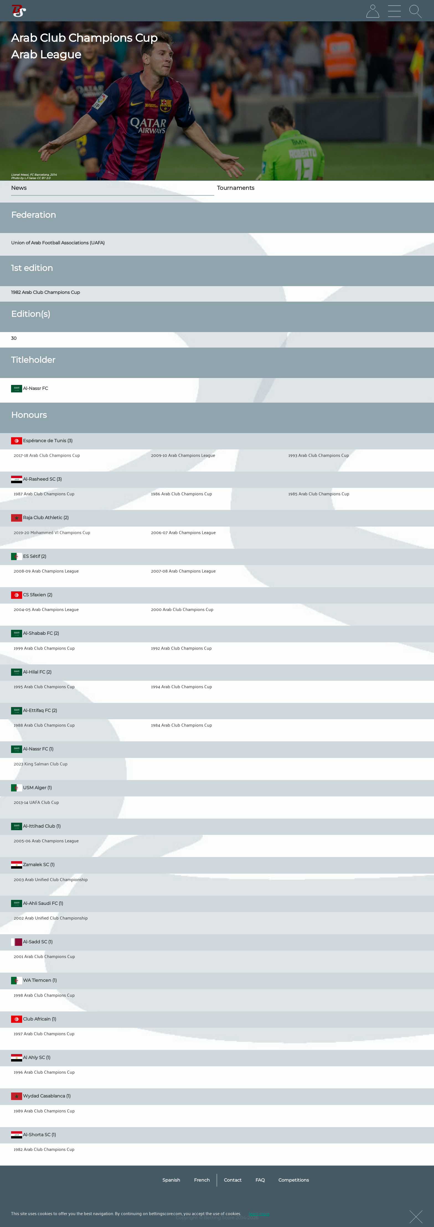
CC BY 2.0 (43, 178)
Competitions (293, 1180)
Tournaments (235, 188)
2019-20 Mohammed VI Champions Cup (52, 532)
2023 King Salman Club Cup (41, 763)
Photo (15, 178)
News (19, 188)
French (202, 1180)
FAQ (260, 1180)
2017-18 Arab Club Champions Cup (47, 455)
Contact (233, 1180)
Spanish (171, 1180)
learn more (259, 1213)
